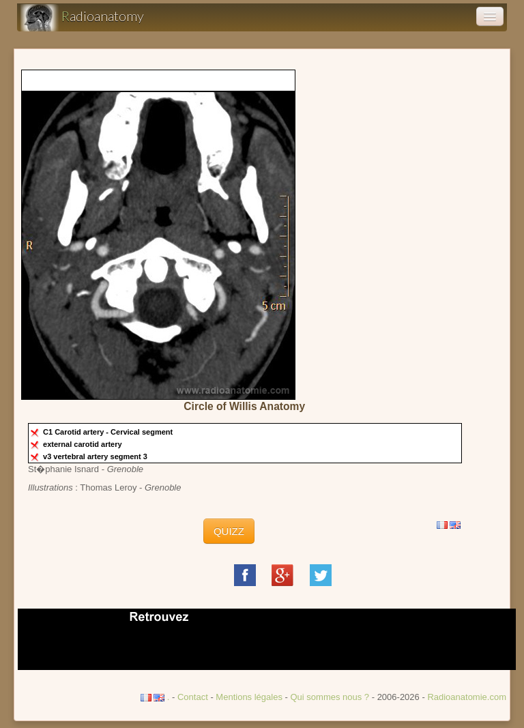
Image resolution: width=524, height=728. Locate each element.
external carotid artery (83, 444)
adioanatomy (82, 17)
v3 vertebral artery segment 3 (96, 456)
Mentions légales (249, 697)
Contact (192, 697)
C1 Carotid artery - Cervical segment (109, 432)
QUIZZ (229, 531)
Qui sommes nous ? (330, 697)
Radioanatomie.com (466, 697)
